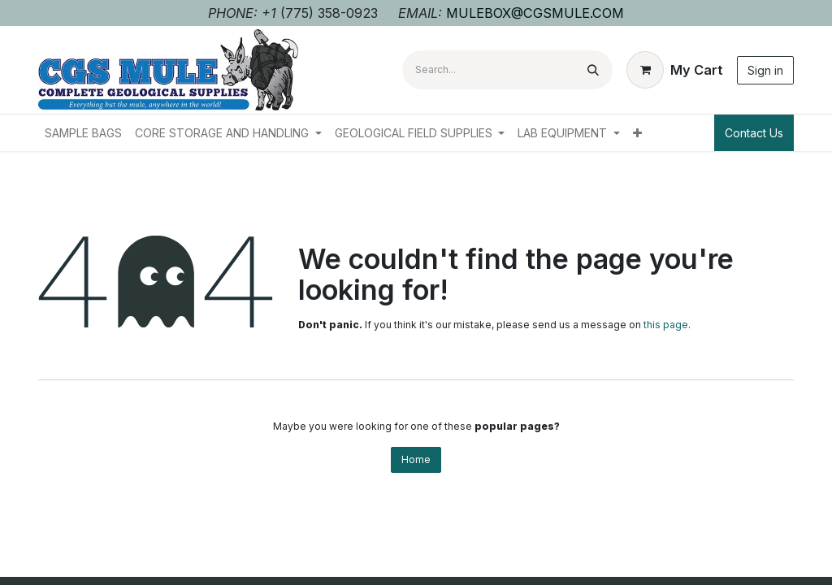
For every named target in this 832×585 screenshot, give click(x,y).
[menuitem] (83, 133)
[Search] (593, 69)
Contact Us (754, 133)
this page (666, 324)
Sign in (765, 70)
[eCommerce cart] (675, 70)
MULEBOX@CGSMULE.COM (535, 13)
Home (416, 459)
